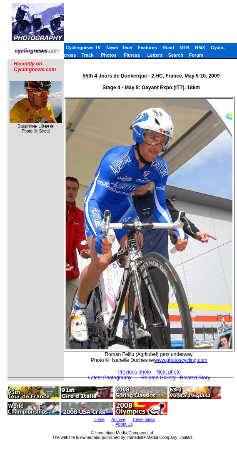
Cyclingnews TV (82, 47)
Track (88, 55)
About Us (123, 424)
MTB (185, 47)
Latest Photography (110, 378)
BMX (200, 47)
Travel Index (143, 419)
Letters (155, 55)
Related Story (195, 378)
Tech (127, 47)
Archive (118, 419)
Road (168, 47)
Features (147, 47)
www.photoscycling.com (180, 360)
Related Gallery (158, 378)
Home (99, 419)
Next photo (169, 372)
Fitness (132, 55)
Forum (196, 55)
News (112, 47)
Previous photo (134, 372)
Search (176, 55)
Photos (108, 55)
